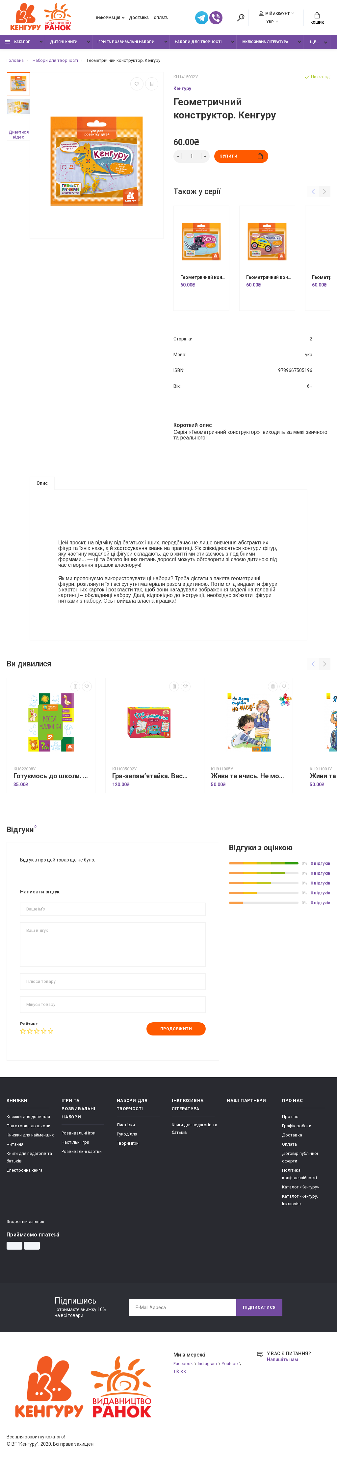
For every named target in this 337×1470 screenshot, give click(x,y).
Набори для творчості (198, 42)
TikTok (179, 1371)
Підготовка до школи (28, 1125)
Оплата (161, 18)
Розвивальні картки (82, 1151)
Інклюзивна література (265, 42)
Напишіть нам (282, 1359)
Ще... (314, 42)
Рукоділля (127, 1134)
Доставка (139, 18)
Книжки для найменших (30, 1135)
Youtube (230, 1363)
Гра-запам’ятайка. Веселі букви (151, 776)
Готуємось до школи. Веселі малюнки (52, 776)
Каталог (17, 42)
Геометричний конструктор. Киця (203, 277)
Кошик (317, 18)
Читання (15, 1144)
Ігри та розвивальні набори (125, 42)
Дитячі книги (63, 42)
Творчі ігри (128, 1143)
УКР (270, 22)
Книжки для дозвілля (28, 1116)
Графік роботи (296, 1125)
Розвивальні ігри (78, 1133)
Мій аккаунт (274, 13)
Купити (241, 156)
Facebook (183, 1363)
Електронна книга (24, 1170)
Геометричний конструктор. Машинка (269, 277)
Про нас (290, 1116)
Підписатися (259, 1307)
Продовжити (176, 1029)
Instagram (207, 1363)
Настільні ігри (75, 1142)
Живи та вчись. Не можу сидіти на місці (250, 776)
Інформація (108, 18)
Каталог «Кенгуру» (300, 1186)
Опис (42, 483)
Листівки (126, 1124)
